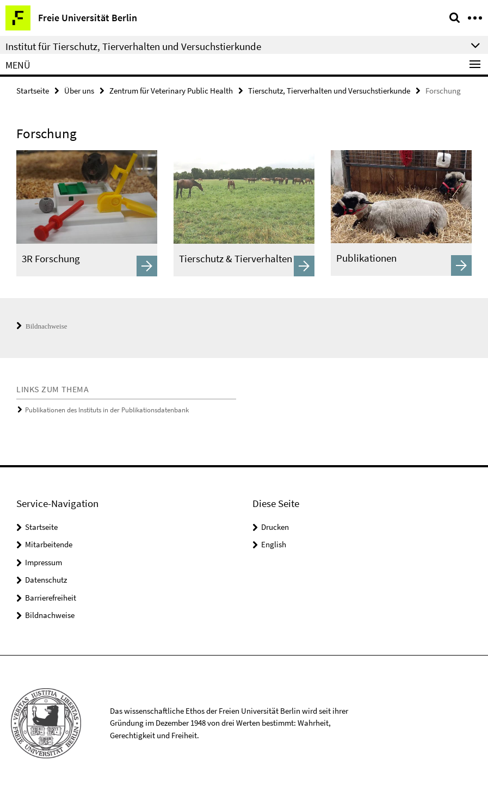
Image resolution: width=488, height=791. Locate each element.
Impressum (43, 562)
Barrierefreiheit (50, 597)
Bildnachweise (41, 326)
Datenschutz (46, 579)
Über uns (79, 90)
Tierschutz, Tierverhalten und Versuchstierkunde (329, 90)
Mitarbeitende (48, 544)
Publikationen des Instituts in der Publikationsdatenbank (107, 410)
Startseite (32, 90)
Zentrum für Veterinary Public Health (171, 90)
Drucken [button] (275, 527)
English (273, 544)
